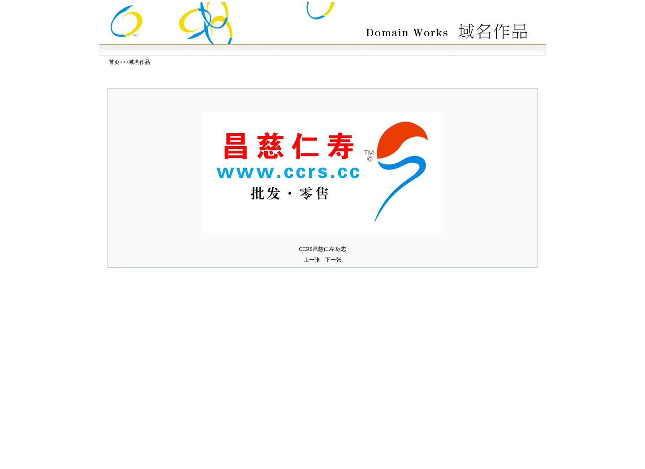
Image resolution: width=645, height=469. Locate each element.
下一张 (333, 260)
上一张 (312, 260)
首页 (114, 62)
